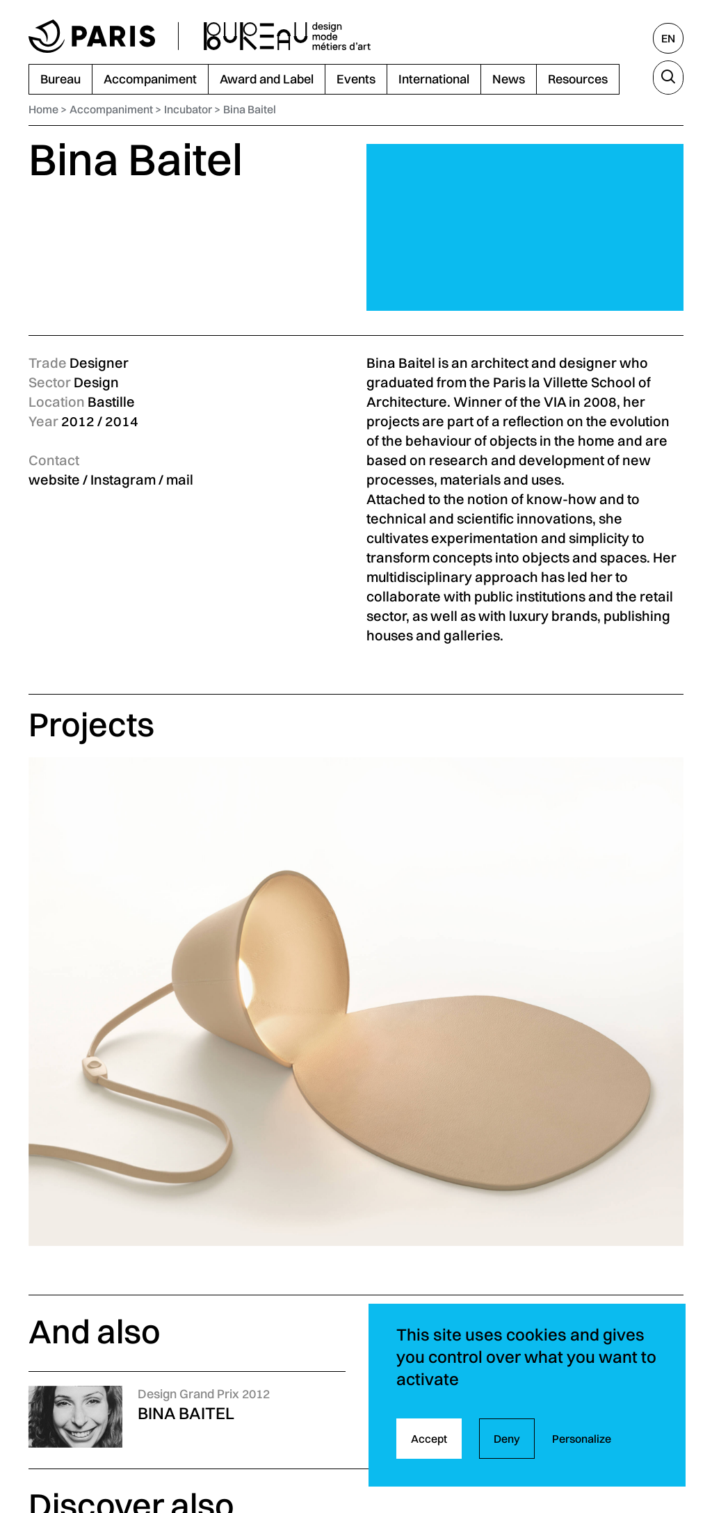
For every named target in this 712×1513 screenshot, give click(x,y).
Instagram (123, 479)
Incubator (188, 109)
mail (179, 479)
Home (43, 109)
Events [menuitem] (356, 79)
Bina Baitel (249, 109)
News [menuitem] (508, 79)
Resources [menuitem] (578, 79)
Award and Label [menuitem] (267, 79)
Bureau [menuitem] (60, 79)
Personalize (581, 1439)
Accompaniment (111, 109)
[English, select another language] (668, 38)
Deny (507, 1439)
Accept (429, 1439)
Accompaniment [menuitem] (150, 79)
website (54, 479)
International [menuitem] (433, 79)
